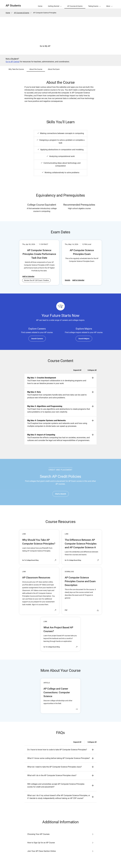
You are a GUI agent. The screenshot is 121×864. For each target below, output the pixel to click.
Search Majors (83, 339)
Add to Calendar (28, 276)
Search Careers (37, 339)
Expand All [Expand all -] (77, 370)
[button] (109, 4)
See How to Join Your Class (69, 46)
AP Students (13, 5)
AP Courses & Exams (21, 13)
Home (8, 13)
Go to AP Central (12, 62)
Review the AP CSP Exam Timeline (36, 280)
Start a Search (60, 494)
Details (67, 280)
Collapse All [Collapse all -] (92, 370)
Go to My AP (45, 46)
